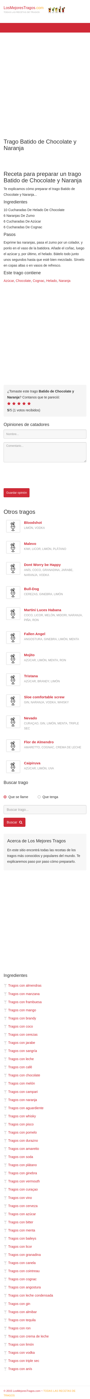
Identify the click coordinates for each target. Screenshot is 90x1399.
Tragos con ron (17, 1328)
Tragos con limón (19, 1344)
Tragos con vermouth (22, 1181)
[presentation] (40, 475)
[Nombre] (45, 434)
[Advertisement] (45, 82)
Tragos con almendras (23, 985)
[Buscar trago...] (45, 809)
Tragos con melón (19, 1083)
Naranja (65, 281)
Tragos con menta (19, 1230)
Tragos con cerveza (20, 1206)
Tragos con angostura (22, 1287)
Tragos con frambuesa (23, 1002)
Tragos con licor (18, 1246)
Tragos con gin (17, 1304)
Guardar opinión (16, 492)
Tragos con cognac (20, 1279)
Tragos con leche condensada (28, 1295)
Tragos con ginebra (20, 1173)
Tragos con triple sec (21, 1361)
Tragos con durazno (21, 1140)
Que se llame (18, 797)
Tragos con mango (20, 1010)
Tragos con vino (18, 1198)
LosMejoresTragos (34, 9)
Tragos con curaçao (21, 1189)
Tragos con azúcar (20, 1214)
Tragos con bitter (18, 1222)
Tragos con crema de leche (26, 1336)
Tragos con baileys (20, 1238)
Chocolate (23, 281)
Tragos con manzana (22, 994)
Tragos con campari (21, 1092)
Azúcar (9, 281)
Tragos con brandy (20, 1018)
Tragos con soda (18, 1157)
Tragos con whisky (20, 1116)
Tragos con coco (18, 1026)
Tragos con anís (18, 1369)
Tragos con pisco (19, 1124)
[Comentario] (45, 452)
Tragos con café (18, 1067)
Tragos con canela (20, 1263)
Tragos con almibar (20, 1312)
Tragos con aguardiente (23, 1108)
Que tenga (50, 797)
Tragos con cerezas (20, 1034)
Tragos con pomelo (20, 1132)
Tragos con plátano (20, 1165)
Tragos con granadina (22, 1255)
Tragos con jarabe (19, 1043)
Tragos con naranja (20, 1100)
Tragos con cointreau (22, 1271)
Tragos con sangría (20, 1051)
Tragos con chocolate (22, 1075)
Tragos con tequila (20, 1320)
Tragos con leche (19, 1059)
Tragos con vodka (19, 1352)
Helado (51, 281)
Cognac (38, 281)
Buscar (14, 822)
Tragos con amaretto (21, 1149)
